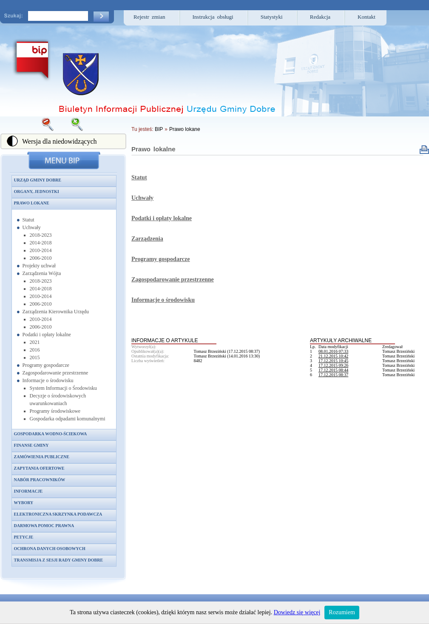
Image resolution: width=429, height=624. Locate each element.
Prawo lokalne (153, 149)
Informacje (28, 491)
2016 (35, 350)
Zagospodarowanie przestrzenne (55, 373)
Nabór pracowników (39, 479)
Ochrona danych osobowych (49, 548)
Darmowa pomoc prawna (44, 525)
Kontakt (366, 17)
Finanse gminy (31, 445)
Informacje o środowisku (48, 380)
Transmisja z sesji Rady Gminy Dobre (58, 560)
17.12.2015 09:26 (333, 365)
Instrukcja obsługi (213, 17)
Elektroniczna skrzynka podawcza (58, 514)
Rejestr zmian (149, 17)
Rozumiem (342, 612)
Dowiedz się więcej (297, 612)
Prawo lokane (31, 203)
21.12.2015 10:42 (333, 356)
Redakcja (320, 17)
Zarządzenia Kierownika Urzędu (56, 312)
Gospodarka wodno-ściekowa (50, 433)
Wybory (24, 502)
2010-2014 (41, 250)
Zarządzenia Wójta (42, 273)
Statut (28, 220)
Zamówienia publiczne (41, 456)
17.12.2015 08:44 (333, 370)
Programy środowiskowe (55, 411)
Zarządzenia (147, 238)
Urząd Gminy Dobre (37, 180)
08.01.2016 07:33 (333, 351)
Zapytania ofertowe (39, 468)
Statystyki (272, 17)
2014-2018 (41, 243)
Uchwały (32, 227)
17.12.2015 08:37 (333, 374)
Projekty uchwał (39, 266)
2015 (35, 357)
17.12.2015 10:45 (333, 360)
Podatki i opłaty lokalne (47, 335)
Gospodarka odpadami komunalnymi (67, 419)
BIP (159, 129)
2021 (35, 342)
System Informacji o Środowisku (63, 388)
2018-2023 (41, 235)
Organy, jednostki (36, 191)
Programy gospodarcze (46, 365)
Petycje (24, 537)
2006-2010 (41, 258)
